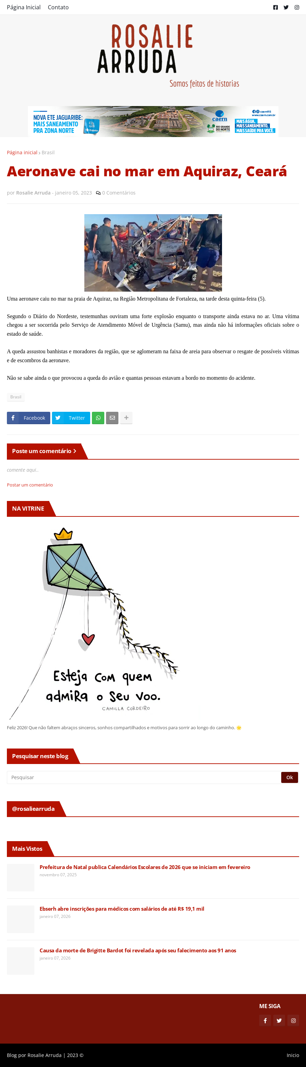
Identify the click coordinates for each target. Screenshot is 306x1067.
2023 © (75, 1055)
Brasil (48, 152)
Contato (58, 7)
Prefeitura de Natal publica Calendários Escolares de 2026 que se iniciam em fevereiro (145, 867)
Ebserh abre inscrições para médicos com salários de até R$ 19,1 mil (122, 909)
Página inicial (22, 152)
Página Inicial (24, 7)
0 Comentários (119, 192)
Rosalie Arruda (45, 1055)
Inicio (293, 1055)
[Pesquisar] (144, 777)
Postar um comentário (30, 485)
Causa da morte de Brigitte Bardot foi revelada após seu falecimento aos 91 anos (138, 950)
